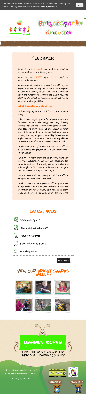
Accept (79, 5)
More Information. (49, 6)
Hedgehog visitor (28, 251)
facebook (37, 69)
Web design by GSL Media (21, 378)
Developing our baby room (34, 228)
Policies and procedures (16, 373)
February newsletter (29, 235)
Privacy (34, 373)
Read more (63, 260)
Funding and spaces (30, 220)
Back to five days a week (33, 243)
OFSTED (38, 77)
